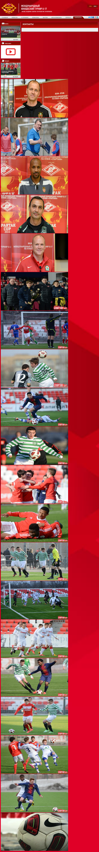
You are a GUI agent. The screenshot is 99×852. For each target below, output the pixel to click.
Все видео (15, 76)
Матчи (45, 17)
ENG (95, 6)
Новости (15, 17)
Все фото (15, 39)
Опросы (68, 17)
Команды (35, 17)
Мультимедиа (56, 17)
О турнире (24, 17)
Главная (5, 17)
